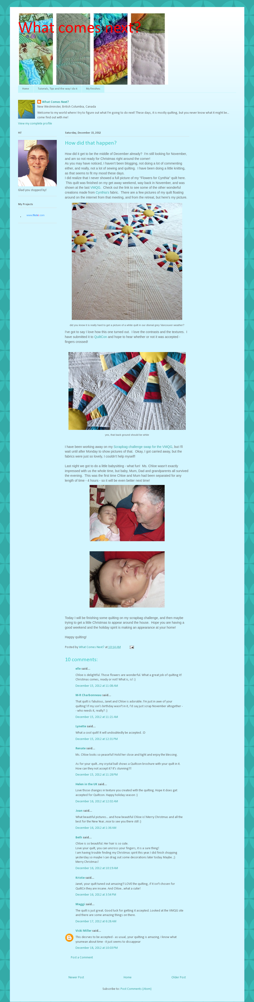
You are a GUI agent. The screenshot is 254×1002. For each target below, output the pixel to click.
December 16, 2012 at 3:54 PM (96, 895)
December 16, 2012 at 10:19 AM (97, 868)
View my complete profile (35, 123)
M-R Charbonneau (89, 695)
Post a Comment (82, 957)
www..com (35, 215)
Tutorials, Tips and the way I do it (57, 88)
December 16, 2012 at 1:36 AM (96, 828)
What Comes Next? (55, 102)
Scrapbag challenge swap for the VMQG (142, 447)
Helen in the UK (86, 784)
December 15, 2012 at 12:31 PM (97, 739)
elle (78, 669)
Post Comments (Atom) (136, 989)
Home (25, 88)
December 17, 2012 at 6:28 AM (96, 921)
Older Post (178, 977)
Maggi (80, 904)
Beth (79, 837)
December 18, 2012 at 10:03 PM (97, 948)
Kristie (80, 878)
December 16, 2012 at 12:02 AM (97, 801)
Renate (81, 748)
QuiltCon (100, 337)
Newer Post (76, 977)
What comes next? (79, 28)
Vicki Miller (83, 931)
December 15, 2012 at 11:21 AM (97, 717)
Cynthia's (103, 192)
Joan (79, 811)
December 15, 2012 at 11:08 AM (97, 686)
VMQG (95, 187)
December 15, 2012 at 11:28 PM (97, 775)
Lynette (81, 726)
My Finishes (93, 88)
